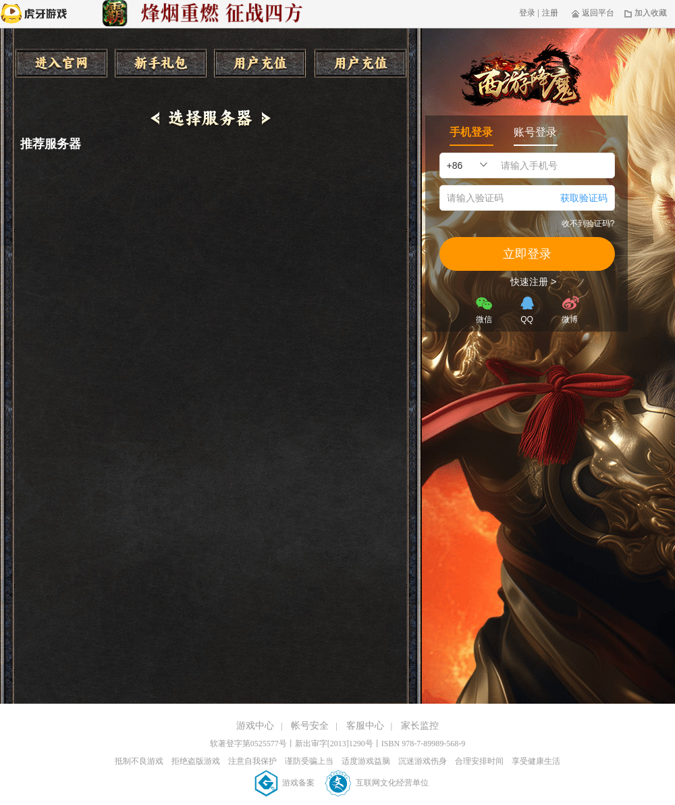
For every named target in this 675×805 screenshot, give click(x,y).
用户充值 (260, 63)
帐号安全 (310, 726)
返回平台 (593, 13)
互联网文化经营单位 (377, 782)
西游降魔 (520, 76)
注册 (550, 13)
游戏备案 (285, 782)
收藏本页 (360, 63)
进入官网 (61, 63)
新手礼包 (161, 63)
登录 (527, 13)
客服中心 (365, 726)
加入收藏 (645, 13)
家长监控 (420, 726)
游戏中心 (255, 726)
